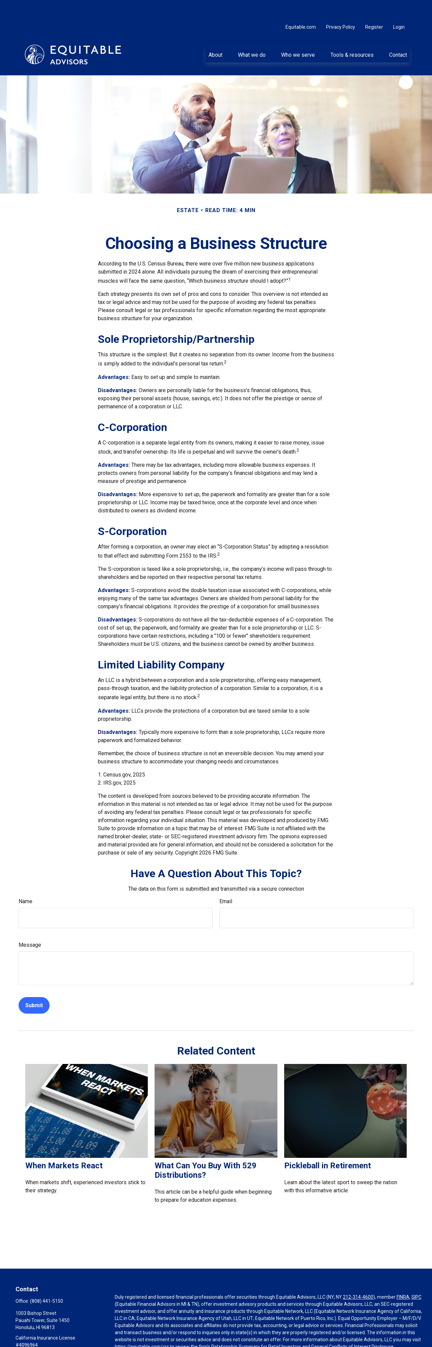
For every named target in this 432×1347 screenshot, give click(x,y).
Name (25, 881)
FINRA (403, 1276)
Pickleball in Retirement (327, 1145)
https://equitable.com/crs (142, 1326)
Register (374, 6)
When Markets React (64, 1145)
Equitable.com (301, 6)
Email (225, 881)
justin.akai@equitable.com (44, 1336)
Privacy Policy (340, 6)
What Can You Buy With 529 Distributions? (205, 1150)
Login (399, 6)
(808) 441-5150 (46, 1281)
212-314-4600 (358, 1276)
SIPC (416, 1276)
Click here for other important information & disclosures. (174, 1339)
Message (30, 924)
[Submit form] (34, 985)
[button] (215, 34)
